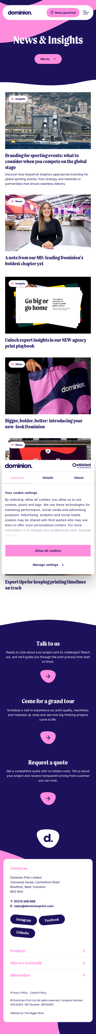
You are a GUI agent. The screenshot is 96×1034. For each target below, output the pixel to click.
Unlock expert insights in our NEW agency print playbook (45, 343)
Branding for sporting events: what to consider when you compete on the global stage (46, 161)
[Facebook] (51, 920)
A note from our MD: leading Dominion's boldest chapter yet (44, 261)
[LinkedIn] (22, 932)
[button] (48, 676)
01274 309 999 (24, 901)
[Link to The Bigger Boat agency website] (46, 1013)
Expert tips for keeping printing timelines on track (45, 585)
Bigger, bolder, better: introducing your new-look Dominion (43, 424)
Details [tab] (48, 477)
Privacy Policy (19, 992)
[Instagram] (23, 920)
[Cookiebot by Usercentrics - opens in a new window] (72, 466)
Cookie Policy (38, 992)
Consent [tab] (17, 477)
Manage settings (48, 564)
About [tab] (79, 477)
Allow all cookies (48, 550)
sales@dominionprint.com (34, 906)
